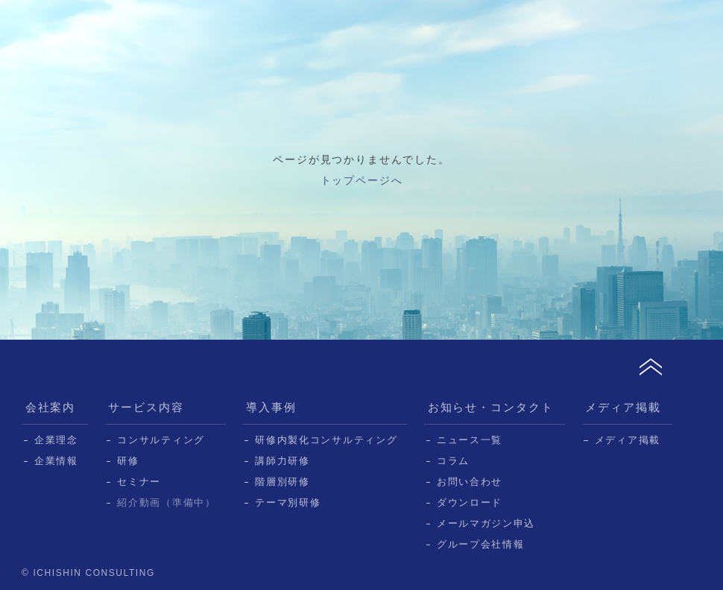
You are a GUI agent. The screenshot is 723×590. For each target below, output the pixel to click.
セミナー (139, 481)
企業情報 (56, 460)
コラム (453, 460)
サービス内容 (146, 407)
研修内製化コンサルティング (326, 439)
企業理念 (56, 439)
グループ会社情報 (481, 544)
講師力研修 (282, 460)
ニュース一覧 (469, 439)
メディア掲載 (623, 407)
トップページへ (362, 180)
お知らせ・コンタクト (491, 407)
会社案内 (50, 407)
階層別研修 (282, 481)
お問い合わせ (469, 481)
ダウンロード (469, 502)
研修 (128, 460)
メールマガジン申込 (486, 523)
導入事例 (271, 407)
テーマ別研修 (288, 502)
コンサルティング (161, 439)
